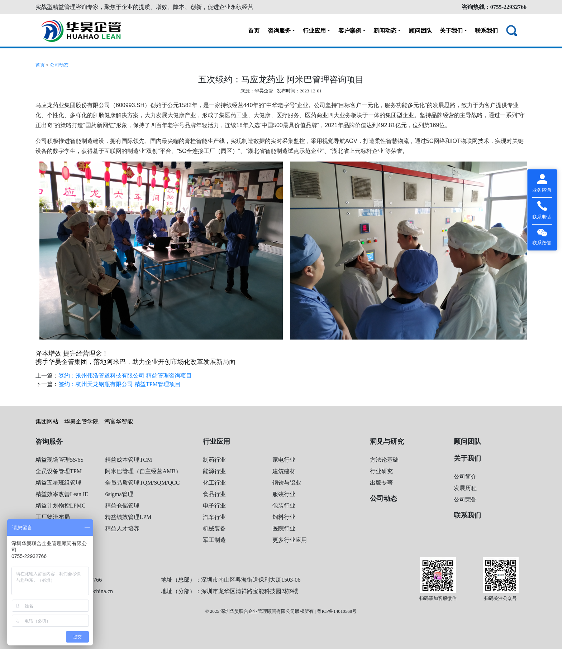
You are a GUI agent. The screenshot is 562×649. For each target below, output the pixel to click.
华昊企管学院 (81, 421)
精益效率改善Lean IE (61, 494)
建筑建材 (283, 471)
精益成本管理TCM (128, 460)
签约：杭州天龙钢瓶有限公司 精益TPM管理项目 (119, 384)
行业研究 (381, 471)
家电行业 (283, 460)
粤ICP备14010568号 (337, 611)
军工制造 (214, 540)
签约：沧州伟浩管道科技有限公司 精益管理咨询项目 (125, 375)
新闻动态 (384, 31)
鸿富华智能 (118, 421)
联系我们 (486, 31)
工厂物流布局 (52, 517)
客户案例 (349, 31)
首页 (253, 31)
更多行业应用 (289, 540)
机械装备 (214, 528)
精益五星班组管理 (58, 483)
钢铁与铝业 (286, 483)
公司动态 (59, 65)
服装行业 (283, 494)
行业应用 (314, 31)
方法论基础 (384, 460)
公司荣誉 (465, 499)
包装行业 (283, 506)
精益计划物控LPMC (60, 506)
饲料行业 (283, 517)
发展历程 (465, 488)
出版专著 (381, 483)
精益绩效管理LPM (128, 517)
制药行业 (214, 460)
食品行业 (214, 494)
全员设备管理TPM (58, 471)
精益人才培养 (122, 528)
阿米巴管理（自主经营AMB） (143, 471)
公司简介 (465, 476)
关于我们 (451, 31)
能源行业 (214, 471)
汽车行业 (214, 517)
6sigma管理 (119, 494)
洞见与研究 (387, 441)
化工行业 (214, 483)
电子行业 (214, 506)
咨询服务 (279, 31)
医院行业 (283, 528)
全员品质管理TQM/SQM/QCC (142, 483)
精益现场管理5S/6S (59, 460)
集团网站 (46, 421)
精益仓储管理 (122, 506)
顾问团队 (420, 31)
